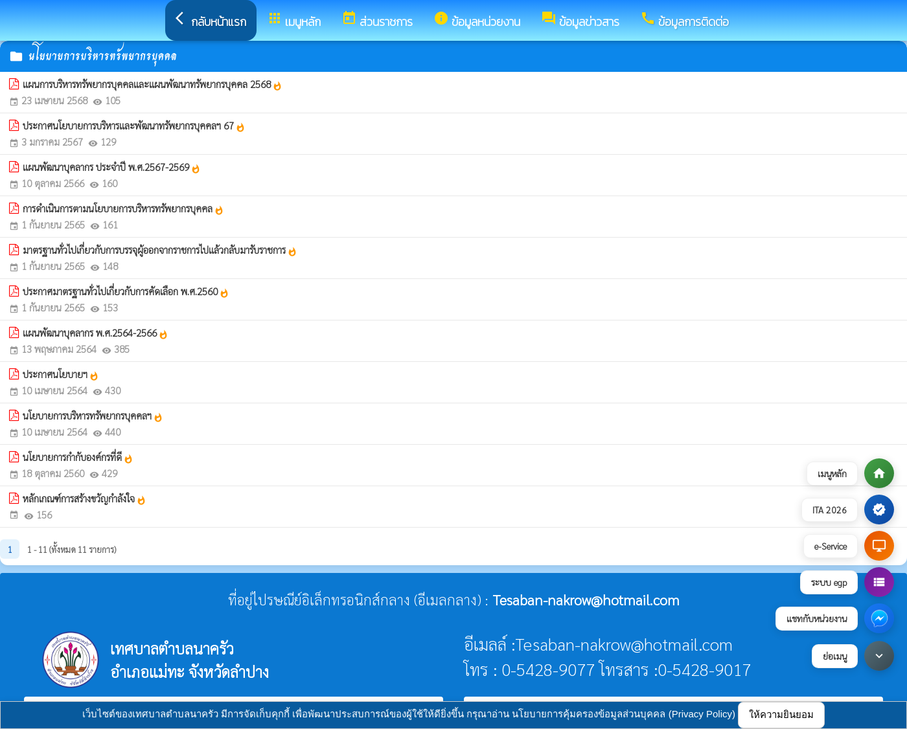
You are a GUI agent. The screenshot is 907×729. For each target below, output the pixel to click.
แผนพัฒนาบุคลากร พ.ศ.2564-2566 (95, 332)
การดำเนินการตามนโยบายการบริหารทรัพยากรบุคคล (123, 208)
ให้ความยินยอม (781, 714)
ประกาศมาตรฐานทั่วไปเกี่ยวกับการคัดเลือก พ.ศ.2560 (126, 291)
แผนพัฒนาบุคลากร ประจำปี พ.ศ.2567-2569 (112, 167)
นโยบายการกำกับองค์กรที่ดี (78, 457)
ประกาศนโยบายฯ (61, 374)
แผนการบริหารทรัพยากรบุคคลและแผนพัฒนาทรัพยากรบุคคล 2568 (152, 84)
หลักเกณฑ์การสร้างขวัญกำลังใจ (84, 498)
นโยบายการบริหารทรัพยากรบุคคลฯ (93, 415)
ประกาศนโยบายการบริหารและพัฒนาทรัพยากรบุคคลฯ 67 (134, 125)
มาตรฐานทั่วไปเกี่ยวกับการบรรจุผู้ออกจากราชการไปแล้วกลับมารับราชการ (160, 249)
